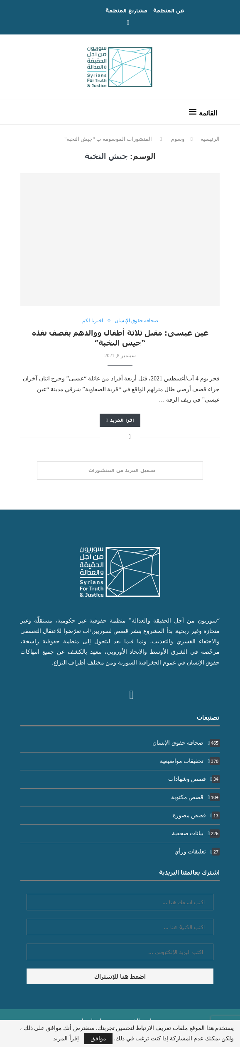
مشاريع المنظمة (126, 10)
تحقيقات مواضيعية (190, 761)
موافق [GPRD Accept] (98, 1038)
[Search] (31, 112)
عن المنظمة (168, 10)
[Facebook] (128, 23)
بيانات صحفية (196, 833)
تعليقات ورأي (197, 852)
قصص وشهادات (194, 779)
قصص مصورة (196, 815)
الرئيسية (210, 139)
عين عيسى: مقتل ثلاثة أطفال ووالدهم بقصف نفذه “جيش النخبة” (120, 337)
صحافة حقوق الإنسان (186, 743)
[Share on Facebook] (130, 437)
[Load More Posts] (120, 470)
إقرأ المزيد (120, 420)
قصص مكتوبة (195, 797)
